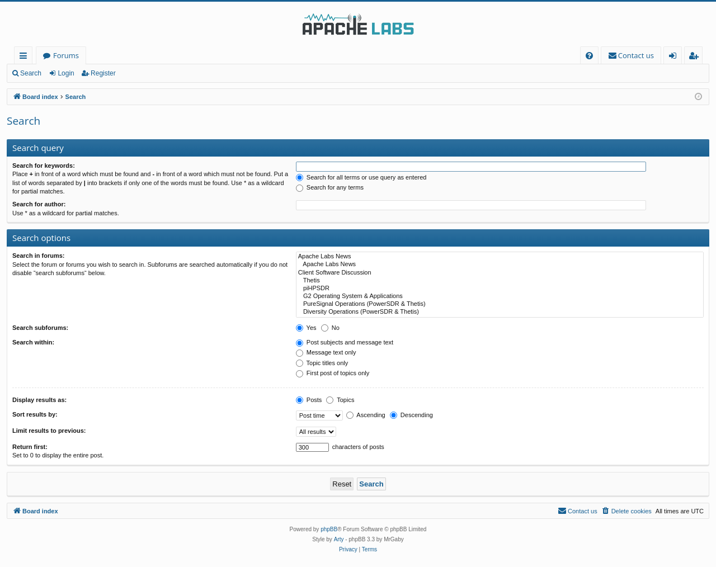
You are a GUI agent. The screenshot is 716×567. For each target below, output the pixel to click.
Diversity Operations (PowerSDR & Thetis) (500, 312)
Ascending (365, 415)
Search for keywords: (43, 165)
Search (30, 73)
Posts (309, 399)
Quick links (25, 57)
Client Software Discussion (500, 273)
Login (66, 73)
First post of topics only (333, 373)
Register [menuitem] (696, 57)
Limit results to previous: (49, 430)
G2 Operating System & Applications (500, 296)
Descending (411, 415)
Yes (306, 327)
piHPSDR (500, 288)
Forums (66, 55)
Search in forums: (38, 255)
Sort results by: (35, 414)
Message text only (326, 352)
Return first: (30, 446)
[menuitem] (589, 55)
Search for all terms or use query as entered (361, 177)
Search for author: (38, 204)
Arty (339, 539)
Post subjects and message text (344, 342)
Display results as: (39, 399)
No (330, 327)
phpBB (329, 529)
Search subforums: (40, 327)
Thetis (500, 281)
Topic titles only (322, 363)
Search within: (33, 342)
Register (103, 73)
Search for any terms (330, 187)
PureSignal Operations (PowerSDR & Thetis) (500, 304)
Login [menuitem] (674, 57)
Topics (340, 399)
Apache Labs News (500, 257)
